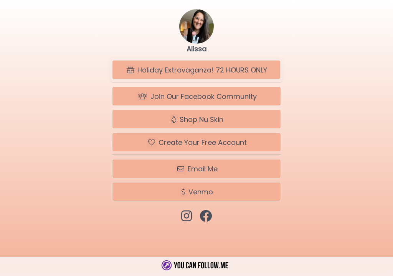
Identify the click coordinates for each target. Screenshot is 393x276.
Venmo (196, 192)
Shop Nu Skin (196, 119)
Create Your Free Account (197, 142)
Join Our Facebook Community (197, 96)
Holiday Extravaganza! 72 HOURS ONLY (196, 70)
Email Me (197, 169)
